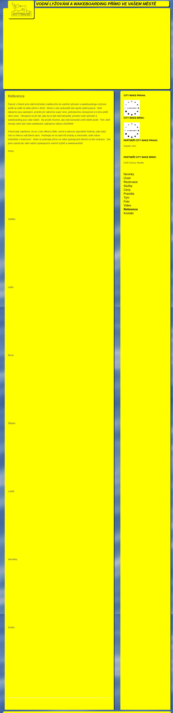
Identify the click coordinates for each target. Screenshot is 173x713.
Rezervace (131, 182)
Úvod (127, 178)
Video (127, 205)
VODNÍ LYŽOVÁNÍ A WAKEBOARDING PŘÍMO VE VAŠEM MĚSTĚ (96, 4)
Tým (126, 197)
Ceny (127, 189)
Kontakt (129, 213)
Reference (131, 209)
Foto (127, 201)
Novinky (129, 174)
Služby (128, 186)
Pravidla (129, 193)
